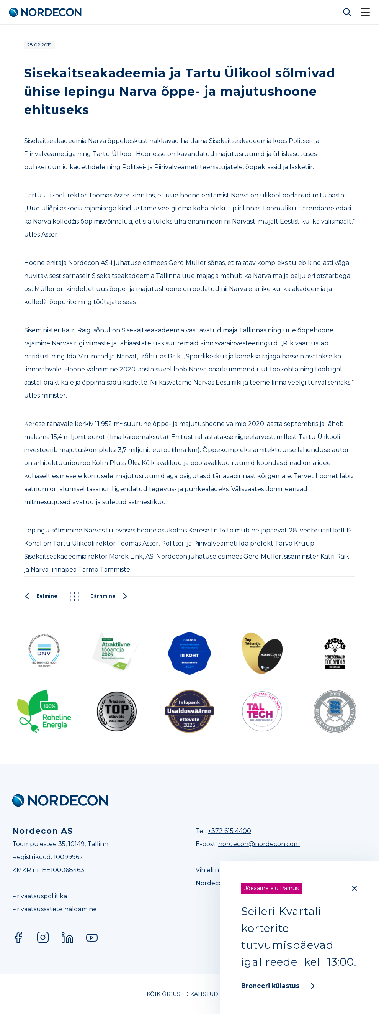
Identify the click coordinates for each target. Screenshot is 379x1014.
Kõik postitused (74, 596)
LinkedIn (67, 937)
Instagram (43, 937)
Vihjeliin (207, 870)
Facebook (18, 937)
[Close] (354, 888)
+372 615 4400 (229, 831)
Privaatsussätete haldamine (54, 909)
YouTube (92, 937)
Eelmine (40, 596)
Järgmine (109, 596)
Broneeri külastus (278, 985)
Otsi (347, 12)
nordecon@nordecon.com (259, 844)
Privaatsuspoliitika (39, 896)
